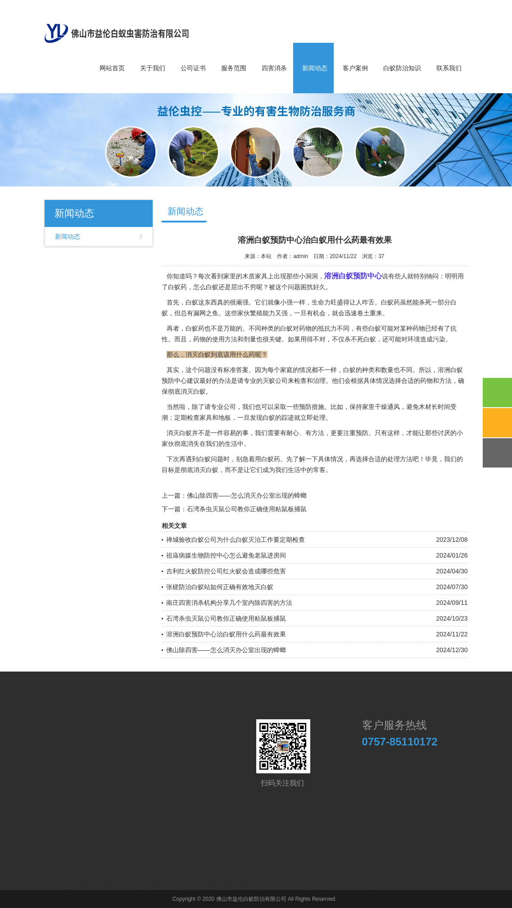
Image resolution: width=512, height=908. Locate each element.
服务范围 (233, 68)
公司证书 (193, 68)
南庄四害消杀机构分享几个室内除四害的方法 (229, 602)
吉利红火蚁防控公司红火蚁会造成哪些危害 (226, 571)
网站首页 (112, 68)
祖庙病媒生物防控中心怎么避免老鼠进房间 (226, 555)
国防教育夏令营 (158, 886)
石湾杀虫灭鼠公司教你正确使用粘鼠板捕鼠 (247, 509)
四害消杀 (274, 68)
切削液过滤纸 (231, 886)
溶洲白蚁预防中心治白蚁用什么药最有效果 (226, 634)
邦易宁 (87, 886)
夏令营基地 (304, 886)
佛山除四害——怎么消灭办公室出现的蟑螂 (247, 495)
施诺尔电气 (269, 886)
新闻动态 (314, 68)
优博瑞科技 (380, 886)
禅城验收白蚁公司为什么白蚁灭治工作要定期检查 (235, 539)
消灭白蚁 (205, 469)
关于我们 (152, 68)
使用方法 (224, 339)
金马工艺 (196, 886)
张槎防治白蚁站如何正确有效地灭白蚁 (219, 586)
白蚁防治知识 (402, 68)
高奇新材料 (116, 886)
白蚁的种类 (359, 369)
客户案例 (355, 68)
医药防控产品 (343, 886)
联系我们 (449, 68)
